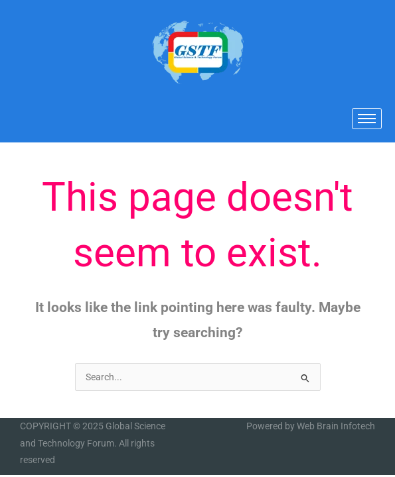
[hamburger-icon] (367, 118)
